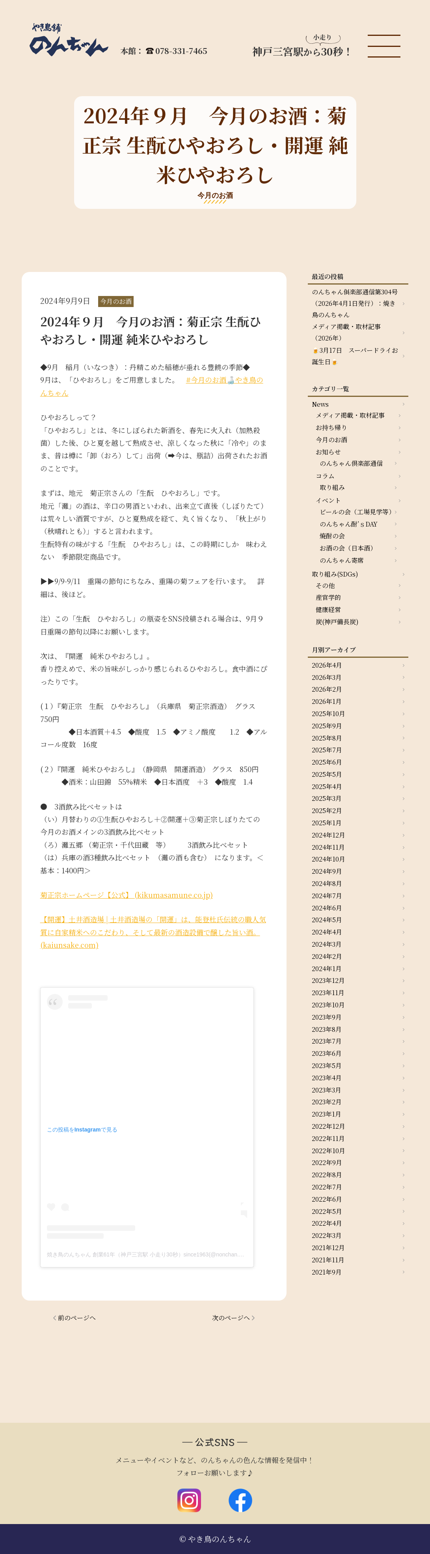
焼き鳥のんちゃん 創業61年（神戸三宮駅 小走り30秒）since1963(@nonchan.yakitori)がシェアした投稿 (174, 1254)
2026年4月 (327, 665)
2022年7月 (327, 1186)
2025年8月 (327, 738)
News (320, 404)
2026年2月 (327, 689)
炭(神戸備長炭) (337, 621)
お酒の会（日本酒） (348, 548)
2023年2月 (327, 1101)
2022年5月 (327, 1211)
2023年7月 (327, 1041)
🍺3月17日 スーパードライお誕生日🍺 (355, 356)
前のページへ (77, 1317)
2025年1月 (327, 822)
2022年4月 (327, 1223)
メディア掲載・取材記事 (350, 415)
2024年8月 (327, 883)
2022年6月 (327, 1199)
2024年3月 (327, 944)
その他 (325, 585)
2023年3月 (326, 1089)
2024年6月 (327, 907)
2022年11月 (328, 1138)
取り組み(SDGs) (335, 574)
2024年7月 (327, 895)
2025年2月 (327, 810)
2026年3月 (327, 677)
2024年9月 (327, 871)
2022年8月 (327, 1174)
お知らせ (328, 451)
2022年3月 (327, 1235)
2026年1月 (327, 701)
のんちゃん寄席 (342, 560)
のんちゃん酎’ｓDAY (349, 524)
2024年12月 (328, 834)
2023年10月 (328, 1004)
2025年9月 (327, 725)
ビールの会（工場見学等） (357, 511)
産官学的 (328, 597)
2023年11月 (328, 992)
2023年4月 (327, 1077)
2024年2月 (327, 956)
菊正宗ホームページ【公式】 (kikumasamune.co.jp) (126, 895)
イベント (328, 500)
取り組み (332, 487)
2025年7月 (327, 749)
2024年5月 (327, 919)
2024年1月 (327, 968)
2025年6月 (327, 762)
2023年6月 (327, 1053)
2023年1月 (326, 1114)
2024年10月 (328, 859)
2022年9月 (327, 1162)
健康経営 (328, 609)
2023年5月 (327, 1065)
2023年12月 (328, 980)
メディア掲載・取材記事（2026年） (346, 332)
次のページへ (231, 1317)
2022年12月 (328, 1126)
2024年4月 (327, 931)
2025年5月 (327, 774)
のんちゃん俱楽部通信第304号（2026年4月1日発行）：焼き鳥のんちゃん (355, 303)
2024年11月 (328, 847)
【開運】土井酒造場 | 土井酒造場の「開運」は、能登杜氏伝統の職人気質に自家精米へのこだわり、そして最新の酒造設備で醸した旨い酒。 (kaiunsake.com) (153, 932)
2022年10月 (328, 1150)
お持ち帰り (331, 427)
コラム (325, 475)
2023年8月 (327, 1029)
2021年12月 (328, 1247)
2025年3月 (327, 798)
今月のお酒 (331, 439)
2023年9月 (327, 1017)
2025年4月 (327, 786)
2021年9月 (327, 1272)
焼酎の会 (332, 535)
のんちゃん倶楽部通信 (351, 463)
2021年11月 (328, 1259)
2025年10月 (328, 713)
